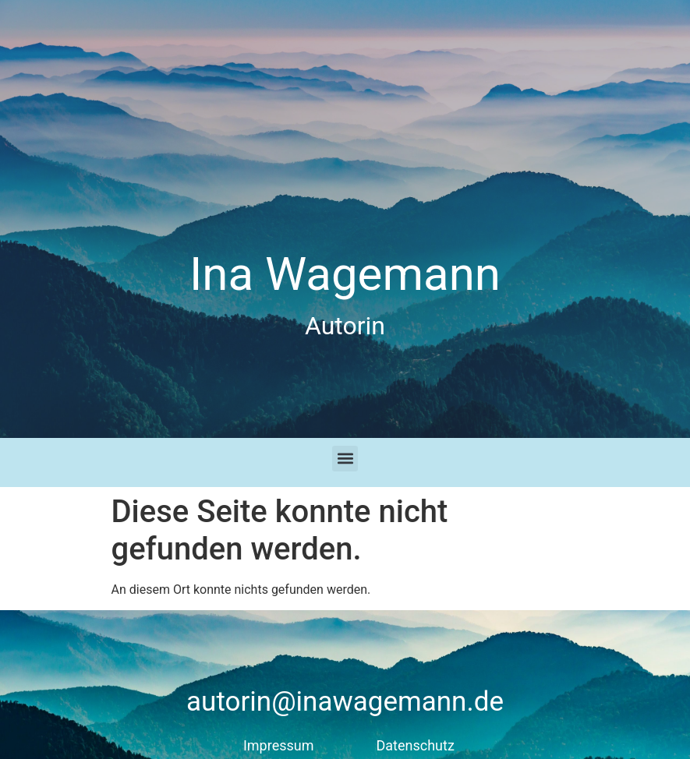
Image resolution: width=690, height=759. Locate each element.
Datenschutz (416, 745)
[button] (345, 458)
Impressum (278, 745)
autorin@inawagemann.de (345, 702)
